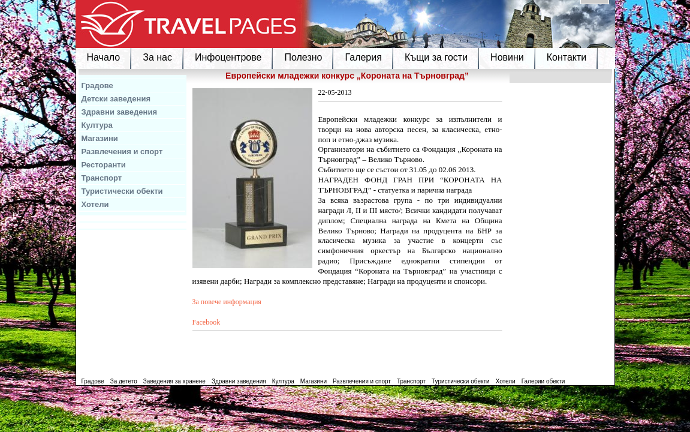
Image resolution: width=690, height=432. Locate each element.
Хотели (95, 204)
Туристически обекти (122, 191)
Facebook (206, 322)
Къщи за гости (436, 57)
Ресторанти (104, 164)
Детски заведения (116, 98)
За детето (123, 381)
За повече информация (226, 302)
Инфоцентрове (228, 57)
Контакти (567, 57)
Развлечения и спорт (122, 151)
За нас (157, 57)
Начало (103, 57)
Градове (97, 85)
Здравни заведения (120, 111)
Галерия (363, 57)
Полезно (303, 57)
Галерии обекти (543, 381)
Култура (97, 125)
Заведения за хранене (174, 381)
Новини (507, 57)
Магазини (100, 138)
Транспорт (102, 177)
